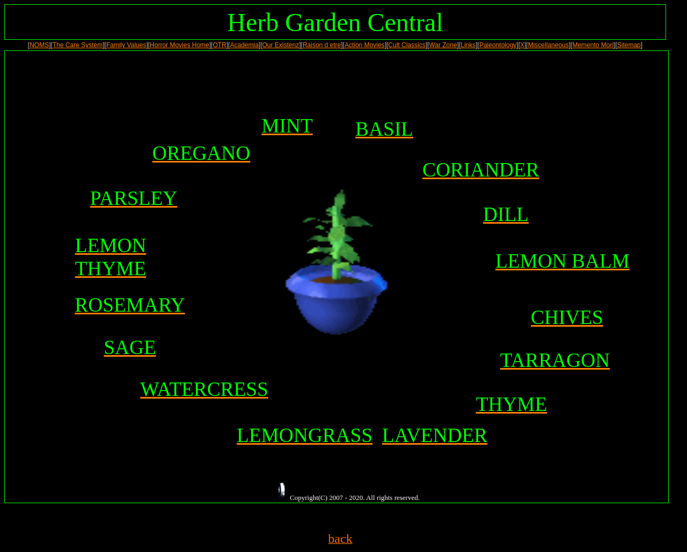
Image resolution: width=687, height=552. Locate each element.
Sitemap (629, 45)
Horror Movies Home (179, 45)
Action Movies (365, 45)
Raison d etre (322, 45)
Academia (244, 45)
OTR (219, 45)
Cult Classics (406, 45)
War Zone (443, 45)
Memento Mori (592, 45)
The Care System (78, 45)
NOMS (39, 45)
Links (468, 45)
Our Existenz (280, 45)
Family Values (126, 45)
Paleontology (497, 45)
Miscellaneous (548, 45)
